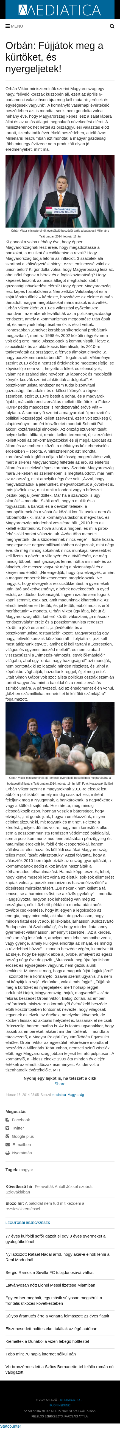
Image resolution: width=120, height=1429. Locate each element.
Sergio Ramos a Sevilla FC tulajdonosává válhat (49, 1272)
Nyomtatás (18, 1152)
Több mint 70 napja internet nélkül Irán (40, 1354)
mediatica (59, 1095)
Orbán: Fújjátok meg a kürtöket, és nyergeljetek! (54, 57)
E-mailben (18, 1144)
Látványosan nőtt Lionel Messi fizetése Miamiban (50, 1285)
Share (59, 1083)
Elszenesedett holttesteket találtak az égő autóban (51, 1328)
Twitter (14, 1128)
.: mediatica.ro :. (70, 1399)
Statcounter (10, 1426)
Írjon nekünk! (60, 1405)
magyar (26, 1169)
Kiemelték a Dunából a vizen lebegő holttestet (47, 1341)
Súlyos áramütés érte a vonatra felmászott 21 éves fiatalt (57, 1316)
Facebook (17, 1119)
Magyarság (76, 1095)
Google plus (19, 1136)
